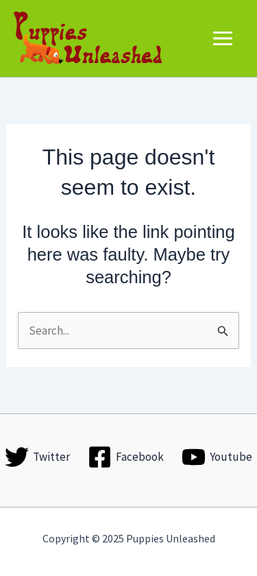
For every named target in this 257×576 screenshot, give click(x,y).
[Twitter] (38, 457)
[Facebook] (126, 457)
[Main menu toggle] (223, 38)
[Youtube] (217, 457)
